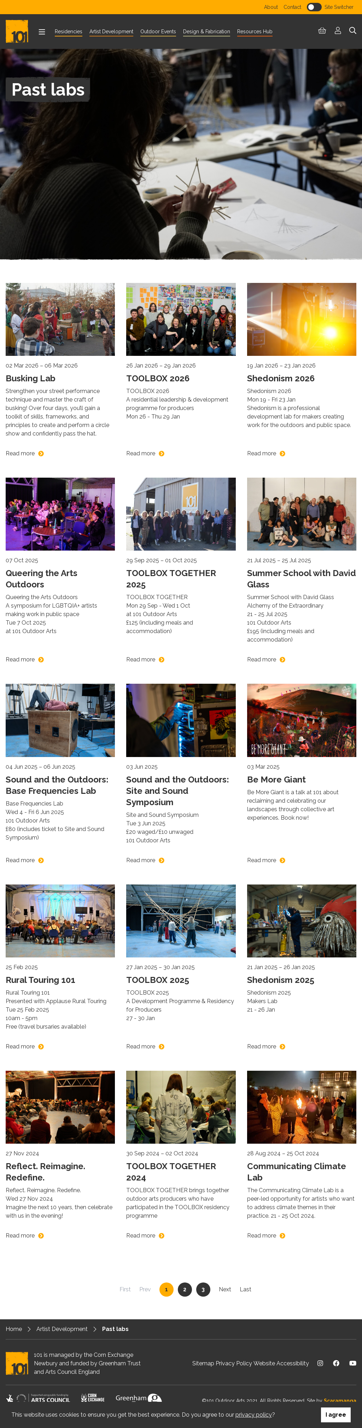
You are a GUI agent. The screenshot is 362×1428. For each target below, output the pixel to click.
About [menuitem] (271, 7)
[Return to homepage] (20, 31)
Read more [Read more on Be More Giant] (261, 860)
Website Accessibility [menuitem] (281, 1363)
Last (245, 1289)
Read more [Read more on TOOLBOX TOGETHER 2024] (140, 1235)
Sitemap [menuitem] (203, 1363)
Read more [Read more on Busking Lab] (20, 453)
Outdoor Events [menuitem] (158, 31)
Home (14, 1329)
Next (225, 1289)
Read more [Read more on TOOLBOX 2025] (140, 1046)
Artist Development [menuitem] (111, 31)
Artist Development (62, 1329)
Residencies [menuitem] (68, 31)
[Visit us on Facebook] (336, 1363)
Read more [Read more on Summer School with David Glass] (261, 659)
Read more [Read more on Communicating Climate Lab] (261, 1235)
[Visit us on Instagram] (320, 1363)
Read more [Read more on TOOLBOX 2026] (140, 453)
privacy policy (253, 1414)
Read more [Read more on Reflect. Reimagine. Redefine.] (20, 1235)
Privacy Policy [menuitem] (234, 1363)
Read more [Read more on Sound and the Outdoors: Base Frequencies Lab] (20, 860)
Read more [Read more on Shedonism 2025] (261, 1046)
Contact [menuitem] (292, 7)
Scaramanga (340, 1401)
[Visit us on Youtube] (352, 1363)
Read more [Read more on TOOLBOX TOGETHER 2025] (140, 659)
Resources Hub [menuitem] (255, 31)
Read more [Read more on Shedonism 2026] (261, 453)
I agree (336, 1414)
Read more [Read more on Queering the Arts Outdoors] (20, 659)
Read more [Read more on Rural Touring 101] (20, 1046)
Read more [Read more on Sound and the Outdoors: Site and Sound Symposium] (140, 860)
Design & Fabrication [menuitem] (206, 31)
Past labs (115, 1329)
